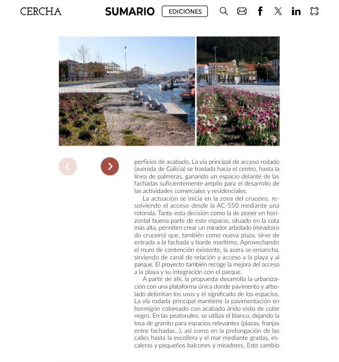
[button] (224, 11)
